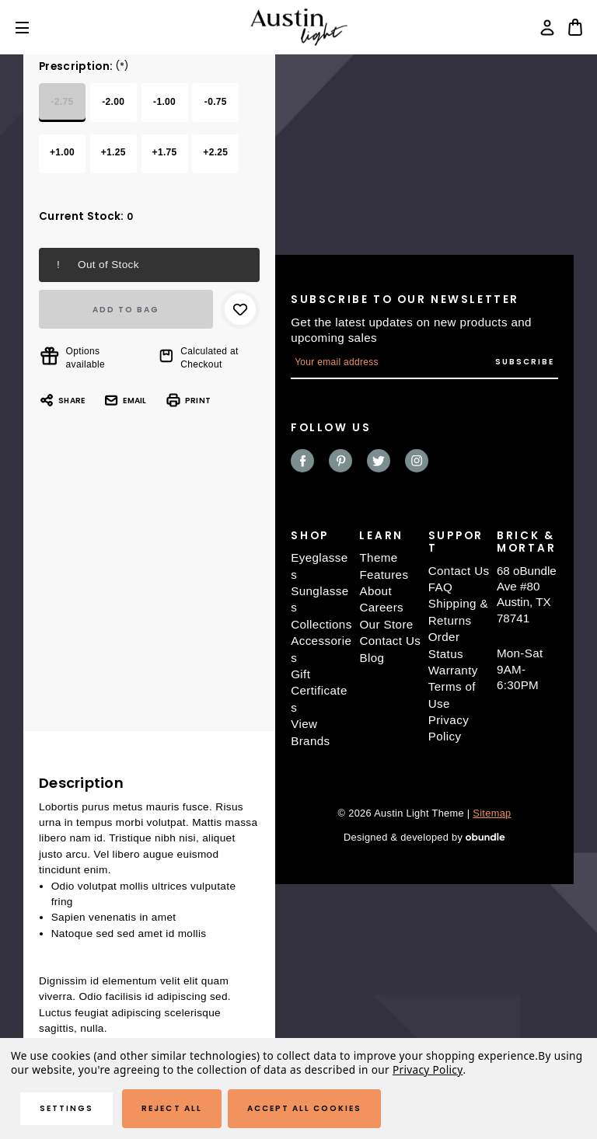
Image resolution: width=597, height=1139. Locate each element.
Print (188, 400)
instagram (416, 461)
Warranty (453, 670)
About (375, 590)
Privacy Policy (428, 1069)
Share (62, 400)
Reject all (171, 1108)
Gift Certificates (319, 690)
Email (124, 400)
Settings (66, 1108)
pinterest (340, 461)
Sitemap (492, 813)
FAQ (440, 587)
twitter (378, 461)
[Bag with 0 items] (575, 27)
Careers (381, 607)
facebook (302, 461)
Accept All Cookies (304, 1108)
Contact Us (390, 640)
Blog (371, 657)
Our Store (386, 624)
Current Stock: (86, 216)
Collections (321, 624)
